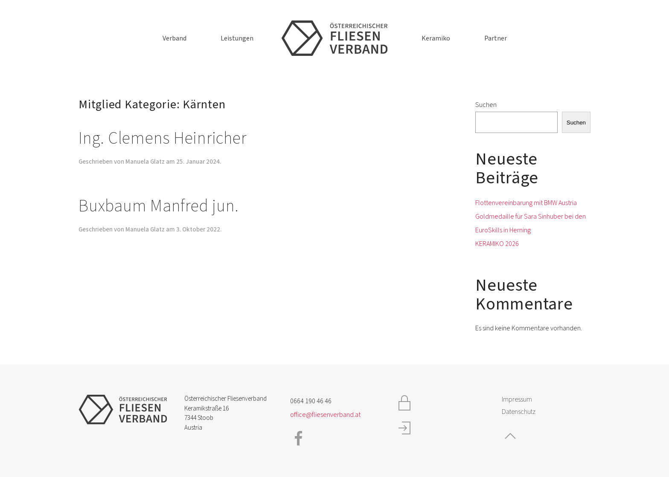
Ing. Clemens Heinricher (162, 138)
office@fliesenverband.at (325, 414)
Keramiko (436, 38)
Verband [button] (174, 38)
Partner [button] (495, 38)
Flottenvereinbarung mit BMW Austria (526, 203)
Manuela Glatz (145, 161)
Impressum (517, 399)
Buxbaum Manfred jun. (159, 206)
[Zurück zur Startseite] (334, 38)
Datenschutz (518, 411)
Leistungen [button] (237, 38)
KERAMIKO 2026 (497, 244)
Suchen (486, 105)
